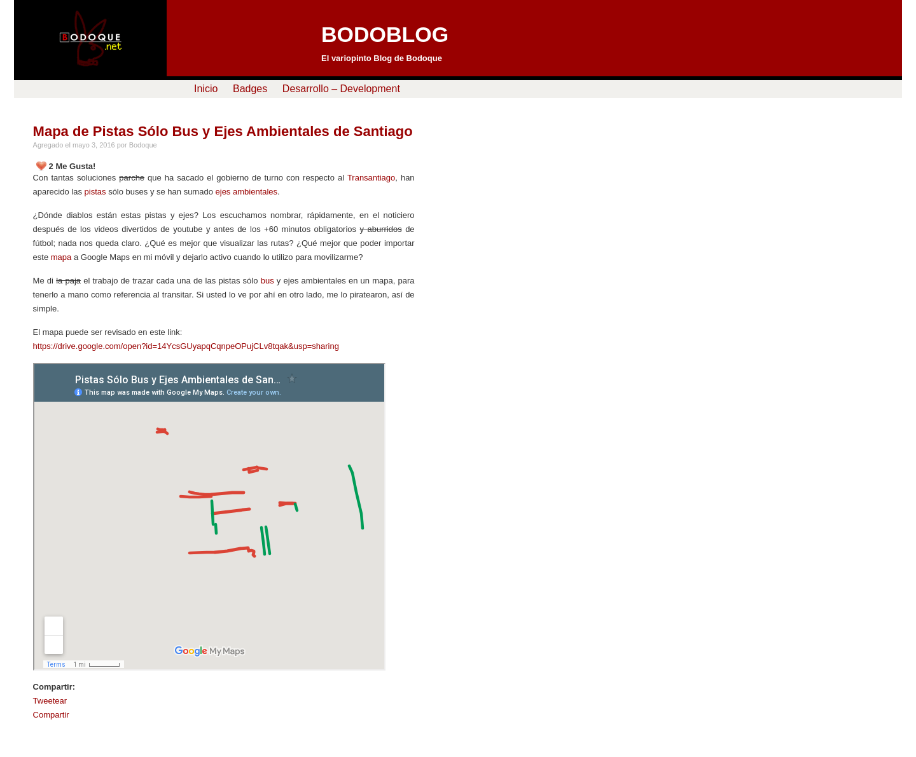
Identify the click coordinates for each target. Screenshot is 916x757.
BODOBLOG (384, 34)
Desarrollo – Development (341, 88)
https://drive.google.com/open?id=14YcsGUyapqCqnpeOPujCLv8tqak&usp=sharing (186, 346)
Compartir (51, 714)
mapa (61, 257)
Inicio (206, 88)
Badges (250, 88)
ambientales (255, 191)
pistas (95, 191)
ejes (223, 191)
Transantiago (371, 177)
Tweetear (50, 701)
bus (267, 280)
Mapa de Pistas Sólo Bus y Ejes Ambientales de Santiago (223, 131)
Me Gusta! (75, 166)
